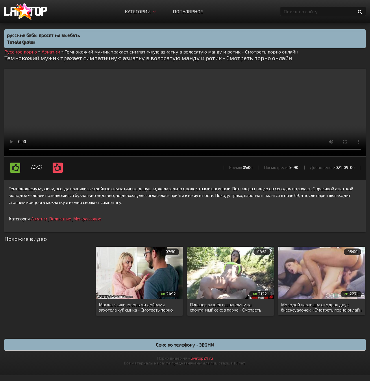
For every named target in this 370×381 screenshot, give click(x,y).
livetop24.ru (202, 358)
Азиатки (39, 218)
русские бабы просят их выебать (43, 35)
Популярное (188, 11)
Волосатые (60, 218)
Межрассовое (87, 218)
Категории (140, 11)
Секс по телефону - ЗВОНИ (185, 344)
